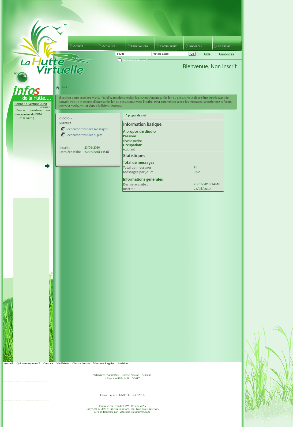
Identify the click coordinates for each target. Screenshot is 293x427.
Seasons (146, 374)
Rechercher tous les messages (84, 129)
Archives (123, 363)
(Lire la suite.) (25, 118)
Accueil (78, 46)
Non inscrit (224, 66)
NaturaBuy (112, 374)
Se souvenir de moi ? (133, 60)
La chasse (224, 46)
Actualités (108, 46)
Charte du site (81, 363)
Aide (207, 54)
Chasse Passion (130, 374)
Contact (48, 363)
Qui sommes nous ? (28, 363)
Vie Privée (63, 363)
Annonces (195, 46)
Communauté (168, 46)
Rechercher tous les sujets (81, 135)
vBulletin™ (122, 406)
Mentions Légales (103, 363)
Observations (139, 46)
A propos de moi (136, 115)
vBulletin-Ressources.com (135, 411)
